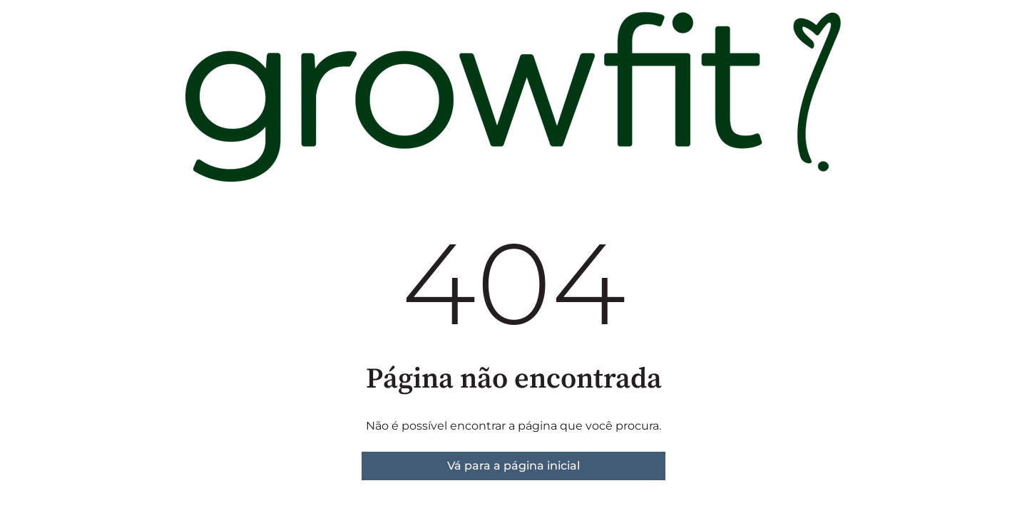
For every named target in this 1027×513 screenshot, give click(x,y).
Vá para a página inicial (513, 465)
